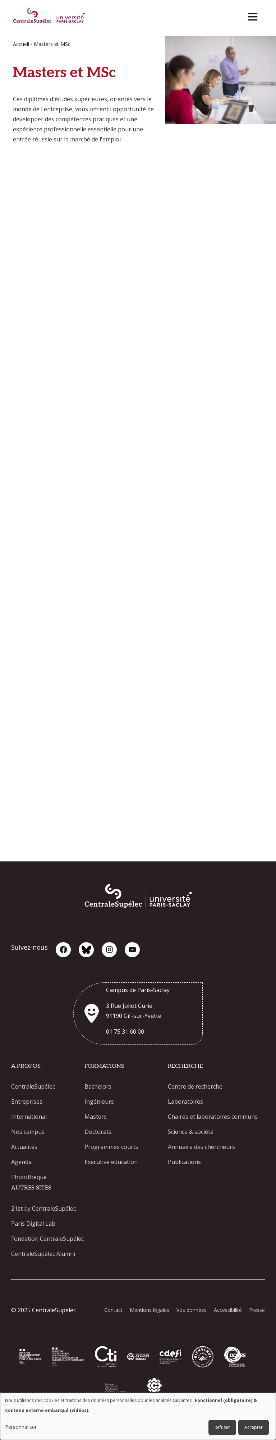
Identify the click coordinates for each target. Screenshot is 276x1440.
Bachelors (97, 1086)
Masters (95, 1117)
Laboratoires (185, 1101)
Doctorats (97, 1132)
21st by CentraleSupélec (43, 1208)
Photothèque (29, 1177)
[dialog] (138, 1416)
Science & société (190, 1132)
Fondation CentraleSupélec (47, 1239)
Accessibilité (228, 1309)
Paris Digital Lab (33, 1224)
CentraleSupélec (33, 1086)
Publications (184, 1162)
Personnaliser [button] (21, 1426)
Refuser (222, 1427)
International (29, 1117)
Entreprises (26, 1101)
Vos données (191, 1309)
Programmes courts (111, 1147)
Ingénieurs (99, 1101)
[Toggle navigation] (255, 15)
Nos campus (28, 1132)
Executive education (111, 1162)
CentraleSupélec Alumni (43, 1254)
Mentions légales (149, 1309)
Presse (257, 1309)
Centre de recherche (195, 1086)
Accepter (253, 1427)
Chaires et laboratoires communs (213, 1117)
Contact (113, 1309)
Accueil (21, 44)
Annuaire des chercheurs (201, 1147)
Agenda (21, 1162)
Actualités (24, 1147)
